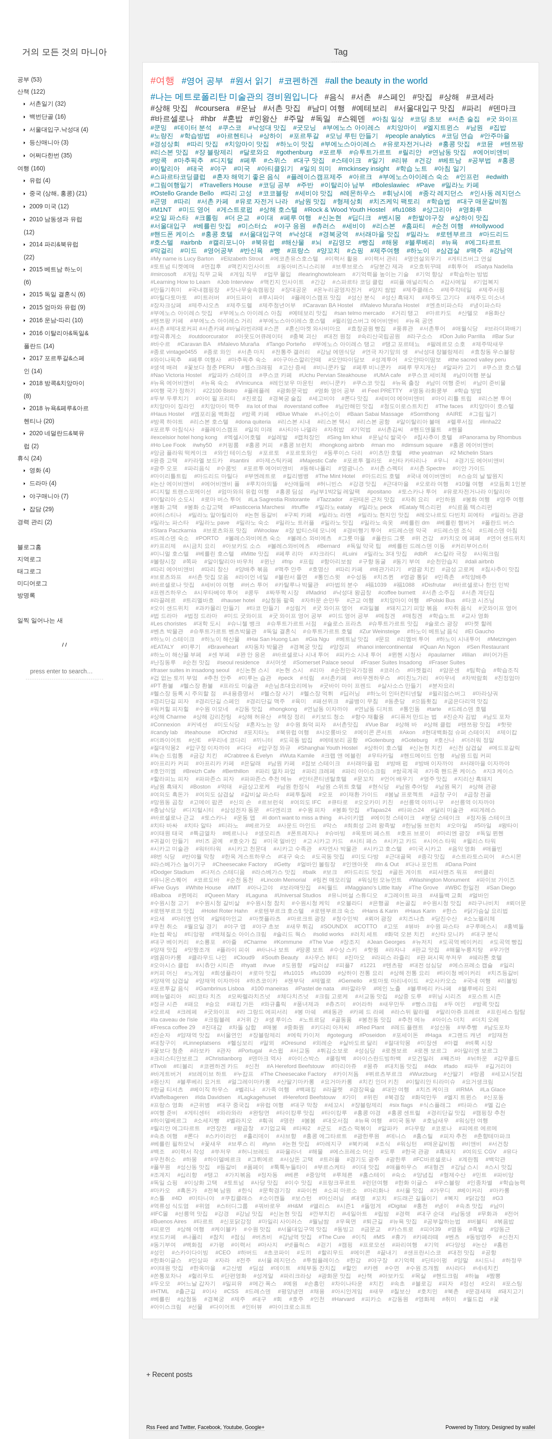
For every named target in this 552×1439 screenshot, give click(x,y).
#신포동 (494, 1097)
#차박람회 (475, 678)
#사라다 (456, 1268)
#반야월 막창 (198, 856)
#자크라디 (323, 553)
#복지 (452, 1198)
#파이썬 (307, 1190)
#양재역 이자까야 (218, 980)
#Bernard (328, 546)
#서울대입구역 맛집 (302, 1229)
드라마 (42, 483)
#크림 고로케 (332, 996)
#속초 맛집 (469, 1206)
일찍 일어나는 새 (40, 620)
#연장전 (217, 1128)
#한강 (354, 1260)
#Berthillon (235, 771)
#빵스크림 (424, 1004)
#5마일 (483, 825)
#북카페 (359, 1144)
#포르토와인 (301, 452)
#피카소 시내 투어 (358, 654)
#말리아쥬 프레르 (458, 1012)
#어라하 (363, 1004)
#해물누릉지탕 (464, 949)
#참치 (217, 1237)
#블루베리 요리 (477, 988)
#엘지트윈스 (441, 127)
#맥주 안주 (288, 569)
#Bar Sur (503, 336)
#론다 (192, 1136)
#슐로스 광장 (441, 623)
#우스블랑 (447, 1182)
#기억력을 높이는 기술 (380, 274)
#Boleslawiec (391, 185)
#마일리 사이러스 (280, 1221)
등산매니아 (48, 142)
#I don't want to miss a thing (297, 817)
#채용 (317, 1291)
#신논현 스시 (252, 670)
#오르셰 (160, 1012)
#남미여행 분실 (472, 375)
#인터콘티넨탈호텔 (323, 779)
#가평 (217, 1244)
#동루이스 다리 (343, 452)
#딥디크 (359, 217)
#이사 (210, 1291)
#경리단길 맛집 (446, 1112)
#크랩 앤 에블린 (341, 755)
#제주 (238, 1299)
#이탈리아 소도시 (172, 499)
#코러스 (390, 670)
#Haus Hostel (167, 414)
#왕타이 (508, 825)
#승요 (213, 1004)
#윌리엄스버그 (447, 693)
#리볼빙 (508, 980)
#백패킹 (306, 1089)
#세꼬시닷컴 (507, 1074)
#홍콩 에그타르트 (325, 1136)
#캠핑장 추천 (489, 1112)
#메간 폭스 (262, 1283)
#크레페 (187, 1012)
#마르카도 (438, 313)
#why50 (202, 445)
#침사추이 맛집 (500, 569)
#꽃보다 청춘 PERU (210, 367)
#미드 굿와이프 (243, 616)
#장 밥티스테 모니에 (310, 530)
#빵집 (366, 242)
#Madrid (316, 592)
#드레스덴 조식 (453, 530)
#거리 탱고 (405, 313)
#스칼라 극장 (450, 553)
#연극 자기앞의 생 (385, 352)
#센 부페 (219, 654)
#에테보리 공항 (339, 740)
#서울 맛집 (409, 1190)
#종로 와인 (217, 352)
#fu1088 (404, 209)
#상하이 (271, 135)
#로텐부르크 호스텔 (279, 911)
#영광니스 (351, 468)
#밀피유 (232, 1283)
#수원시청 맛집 (442, 903)
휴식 (29, 458)
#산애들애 (297, 484)
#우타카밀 (381, 755)
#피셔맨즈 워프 (448, 872)
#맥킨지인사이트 (249, 266)
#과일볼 (370, 608)
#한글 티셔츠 (167, 1089)
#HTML (160, 1291)
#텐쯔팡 (511, 144)
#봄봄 (308, 1120)
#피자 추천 (453, 1136)
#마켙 (451, 1043)
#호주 (296, 1299)
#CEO (222, 1252)
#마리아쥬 (344, 1066)
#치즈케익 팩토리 (395, 201)
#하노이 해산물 (220, 639)
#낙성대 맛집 (267, 127)
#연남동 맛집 (448, 152)
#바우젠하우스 (372, 678)
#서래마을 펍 (363, 763)
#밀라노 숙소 (252, 522)
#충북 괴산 (303, 336)
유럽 (39, 180)
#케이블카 (224, 1229)
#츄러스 (324, 225)
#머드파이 (239, 297)
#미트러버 (207, 297)
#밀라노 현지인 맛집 (383, 515)
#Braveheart (222, 647)
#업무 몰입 (277, 274)
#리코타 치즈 (204, 996)
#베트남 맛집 (352, 639)
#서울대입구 (168, 225)
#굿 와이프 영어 (333, 608)
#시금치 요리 (199, 546)
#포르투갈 (304, 135)
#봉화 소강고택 (204, 507)
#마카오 (160, 1190)
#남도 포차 (497, 716)
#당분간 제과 (386, 266)
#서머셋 (276, 662)
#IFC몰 (159, 1213)
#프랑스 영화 (167, 1105)
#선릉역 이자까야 (473, 802)
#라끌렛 (333, 1089)
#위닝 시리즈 (445, 996)
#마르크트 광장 (307, 918)
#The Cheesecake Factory (293, 1074)
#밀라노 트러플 (295, 522)
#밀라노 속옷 (377, 522)
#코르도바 (207, 880)
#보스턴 (302, 1198)
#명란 (287, 1120)
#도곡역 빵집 (506, 942)
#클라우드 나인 (207, 957)
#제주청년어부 (277, 305)
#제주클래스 (418, 289)
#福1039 (375, 584)
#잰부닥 (294, 980)
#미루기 (191, 647)
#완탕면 (259, 1112)
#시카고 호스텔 (383, 848)
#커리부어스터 (470, 546)
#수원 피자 (312, 810)
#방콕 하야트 (167, 421)
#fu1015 (293, 973)
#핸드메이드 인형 (423, 755)
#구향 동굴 (372, 561)
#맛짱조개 (197, 949)
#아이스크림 (166, 1307)
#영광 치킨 (421, 569)
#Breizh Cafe (199, 771)
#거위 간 (248, 1019)
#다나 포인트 (422, 864)
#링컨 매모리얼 (332, 880)
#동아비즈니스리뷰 (301, 266)
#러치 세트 (364, 934)
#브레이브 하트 (207, 1074)
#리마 (317, 670)
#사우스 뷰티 (321, 957)
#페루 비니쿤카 (372, 367)
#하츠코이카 (262, 980)
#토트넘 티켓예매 (172, 266)
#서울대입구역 (261, 234)
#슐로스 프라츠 (342, 623)
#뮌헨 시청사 (405, 654)
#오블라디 (349, 903)
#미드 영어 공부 (349, 616)
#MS (379, 1237)
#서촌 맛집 (282, 108)
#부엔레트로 (260, 476)
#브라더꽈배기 (503, 328)
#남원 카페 (281, 763)
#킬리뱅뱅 (295, 476)
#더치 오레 (485, 1019)
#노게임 (194, 973)
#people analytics (410, 135)
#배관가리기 (385, 569)
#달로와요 (254, 152)
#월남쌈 (319, 1221)
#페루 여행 (296, 217)
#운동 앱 (244, 817)
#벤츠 (452, 1237)
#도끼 (304, 1252)
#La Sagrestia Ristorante (279, 499)
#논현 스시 (289, 670)
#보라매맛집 (295, 887)
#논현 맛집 (296, 1144)
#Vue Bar (377, 724)
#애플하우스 (401, 1167)
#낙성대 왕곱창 (352, 592)
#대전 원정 (337, 336)
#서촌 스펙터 (387, 468)
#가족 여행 (275, 1089)
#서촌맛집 (345, 724)
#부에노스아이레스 (348, 144)
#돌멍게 (371, 1206)
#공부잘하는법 (442, 1221)
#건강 (423, 160)
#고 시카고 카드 (323, 841)
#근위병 (200, 1105)
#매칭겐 (412, 616)
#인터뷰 (252, 1307)
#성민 (158, 1252)
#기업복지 (486, 282)
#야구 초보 (266, 926)
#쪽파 (190, 561)
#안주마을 (495, 135)
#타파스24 (411, 810)
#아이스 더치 (449, 1019)
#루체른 (343, 1175)
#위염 (203, 1206)
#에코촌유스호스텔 (294, 258)
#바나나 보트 (273, 949)
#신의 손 (240, 802)
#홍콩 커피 (259, 445)
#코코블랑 (273, 193)
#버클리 (484, 872)
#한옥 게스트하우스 (246, 856)
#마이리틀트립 (169, 476)
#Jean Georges (386, 942)
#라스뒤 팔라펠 (410, 1012)
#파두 (471, 1066)
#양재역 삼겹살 (170, 980)
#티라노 (228, 825)
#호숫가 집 (243, 841)
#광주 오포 (164, 468)
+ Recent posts (169, 1374)
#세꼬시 (335, 1105)
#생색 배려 (164, 367)
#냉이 (442, 1206)
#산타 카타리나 (408, 460)
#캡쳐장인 (307, 437)
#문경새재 (478, 1291)
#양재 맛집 (164, 949)
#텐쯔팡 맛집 (474, 724)
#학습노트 (442, 616)
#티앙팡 (194, 934)
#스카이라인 (221, 1136)
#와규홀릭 (273, 1004)
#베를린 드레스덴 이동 (416, 546)
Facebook (209, 1427)
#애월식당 (465, 328)
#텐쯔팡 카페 (167, 320)
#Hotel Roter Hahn (224, 911)
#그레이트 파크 (404, 895)
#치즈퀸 (384, 577)
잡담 (41, 509)
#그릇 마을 (352, 538)
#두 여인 (455, 1004)
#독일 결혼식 (279, 631)
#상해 (449, 97)
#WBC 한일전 (462, 887)
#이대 (265, 217)
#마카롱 (499, 1190)
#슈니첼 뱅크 (244, 623)
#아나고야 (260, 887)
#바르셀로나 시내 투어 (301, 654)
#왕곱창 (244, 1128)
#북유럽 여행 (292, 732)
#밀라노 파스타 (170, 522)
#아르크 (360, 176)
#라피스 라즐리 (391, 957)
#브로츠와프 (166, 577)
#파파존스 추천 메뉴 (266, 779)
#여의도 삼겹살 (215, 794)
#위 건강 (422, 538)
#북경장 (395, 1097)
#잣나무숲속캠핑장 (250, 289)
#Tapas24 (379, 810)
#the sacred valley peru (477, 359)
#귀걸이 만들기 (170, 841)
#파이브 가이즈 (496, 880)
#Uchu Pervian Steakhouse (333, 375)
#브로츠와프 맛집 (225, 530)
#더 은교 (237, 217)
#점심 (238, 1237)
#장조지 (350, 942)
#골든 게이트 (405, 872)
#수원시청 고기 (170, 903)
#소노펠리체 (479, 918)
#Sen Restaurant (488, 647)
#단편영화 (233, 1275)
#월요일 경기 (201, 926)
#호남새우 (435, 1120)
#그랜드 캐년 (464, 1035)
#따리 (182, 201)
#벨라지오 (239, 1120)
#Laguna (257, 895)
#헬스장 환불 (196, 685)
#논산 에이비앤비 (172, 484)
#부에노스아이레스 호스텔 (292, 320)
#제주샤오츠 (204, 305)
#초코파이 (277, 1252)
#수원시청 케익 (311, 903)
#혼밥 (233, 118)
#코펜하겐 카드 (219, 1066)
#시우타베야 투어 (216, 592)
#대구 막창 (304, 1105)
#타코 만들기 (263, 608)
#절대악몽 (397, 1043)
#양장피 (340, 647)
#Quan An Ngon (440, 647)
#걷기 (324, 1244)
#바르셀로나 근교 (172, 817)
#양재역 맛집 (193, 1035)
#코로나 (442, 1128)
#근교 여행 (360, 600)
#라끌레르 (163, 600)
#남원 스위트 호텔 (339, 786)
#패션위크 (326, 701)
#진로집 (252, 398)
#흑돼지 (446, 1151)
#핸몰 (455, 429)
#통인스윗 (327, 577)
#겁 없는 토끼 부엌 (174, 678)
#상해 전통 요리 (410, 973)
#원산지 (160, 1081)
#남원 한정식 (293, 786)
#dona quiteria (253, 421)
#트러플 (330, 1159)
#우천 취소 (164, 926)
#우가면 (500, 949)
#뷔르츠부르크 (384, 1074)
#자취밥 (334, 429)
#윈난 (267, 561)
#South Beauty (280, 957)
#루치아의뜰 (262, 484)
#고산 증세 (293, 367)
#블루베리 (420, 242)
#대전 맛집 (461, 1252)
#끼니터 (263, 740)
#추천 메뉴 (412, 1019)
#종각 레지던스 (441, 193)
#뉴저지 (422, 942)
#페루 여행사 (204, 359)
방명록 (26, 595)
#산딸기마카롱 (295, 1081)
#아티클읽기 (275, 168)
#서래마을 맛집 (377, 234)
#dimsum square (422, 445)
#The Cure (332, 1237)
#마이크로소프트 (290, 1307)
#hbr (208, 118)
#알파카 (388, 1128)
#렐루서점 (460, 421)
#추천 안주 (218, 678)
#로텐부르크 (454, 234)
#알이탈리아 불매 (419, 421)
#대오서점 (335, 1120)
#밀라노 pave (212, 522)
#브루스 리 (241, 1144)
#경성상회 (165, 144)
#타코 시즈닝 (478, 600)
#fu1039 (320, 973)
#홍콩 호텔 (217, 234)
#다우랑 (415, 1128)
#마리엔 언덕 (188, 918)
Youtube (232, 1427)
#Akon (407, 732)
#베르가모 (258, 825)
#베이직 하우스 (209, 1089)
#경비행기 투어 (362, 530)
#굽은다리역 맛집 (466, 701)
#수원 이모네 (212, 709)
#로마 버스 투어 (221, 499)
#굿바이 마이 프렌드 (345, 685)
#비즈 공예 (209, 841)
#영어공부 (218, 250)
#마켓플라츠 (264, 918)
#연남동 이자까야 (326, 709)
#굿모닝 (304, 127)
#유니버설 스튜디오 (353, 895)
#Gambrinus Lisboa (220, 988)
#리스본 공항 (373, 421)
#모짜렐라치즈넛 (249, 996)
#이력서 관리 (381, 258)
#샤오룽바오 (331, 732)
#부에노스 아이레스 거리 (221, 320)
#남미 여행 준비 (446, 383)
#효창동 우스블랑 (493, 352)
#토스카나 (214, 817)
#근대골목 (398, 856)
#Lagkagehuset (257, 1097)
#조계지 (160, 1175)
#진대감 (212, 1027)
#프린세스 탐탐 (506, 1012)
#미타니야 (201, 1198)
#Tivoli (158, 1066)
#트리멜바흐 (198, 600)
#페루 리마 (289, 553)
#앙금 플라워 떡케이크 (179, 452)
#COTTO (365, 926)
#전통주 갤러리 (291, 352)
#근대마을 (396, 484)
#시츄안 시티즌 (215, 965)
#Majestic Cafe (318, 460)
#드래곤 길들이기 (416, 1198)
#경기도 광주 (363, 1159)
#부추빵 (467, 1027)
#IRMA (464, 1089)
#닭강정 (476, 1198)
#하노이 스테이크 (172, 639)
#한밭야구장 (426, 217)
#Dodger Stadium (172, 872)
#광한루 (396, 1159)
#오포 (326, 794)
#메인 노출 (387, 988)
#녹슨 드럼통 (167, 755)
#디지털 (221, 160)
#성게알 (263, 1275)
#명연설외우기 (423, 258)
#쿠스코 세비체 (427, 375)
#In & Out (387, 864)
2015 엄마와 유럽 (56, 307)
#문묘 (383, 639)
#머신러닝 (331, 1198)
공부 (29, 79)
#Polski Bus (440, 600)
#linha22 (490, 421)
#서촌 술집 (464, 119)
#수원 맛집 (257, 1229)
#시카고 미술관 (170, 848)
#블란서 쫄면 (291, 577)
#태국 (195, 168)
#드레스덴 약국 (408, 530)
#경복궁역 (333, 234)
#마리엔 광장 (453, 833)
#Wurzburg (422, 1074)
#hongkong (283, 709)
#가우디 (440, 1190)
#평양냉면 (290, 1291)
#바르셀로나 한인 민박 (481, 584)
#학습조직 (506, 670)
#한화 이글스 (411, 1182)
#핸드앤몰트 (425, 429)
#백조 (158, 1151)
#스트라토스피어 (473, 856)
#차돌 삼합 (242, 1027)
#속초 (398, 1283)
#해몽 (390, 242)
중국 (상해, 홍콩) (57, 193)
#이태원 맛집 (167, 1268)
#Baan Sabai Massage (375, 414)
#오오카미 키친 (374, 802)
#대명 (358, 1198)
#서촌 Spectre (427, 468)
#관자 (224, 1050)
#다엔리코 (279, 810)
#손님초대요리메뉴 (289, 685)
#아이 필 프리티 (215, 398)
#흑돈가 (187, 1190)
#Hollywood (487, 225)
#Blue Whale (292, 414)
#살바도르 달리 (359, 1043)
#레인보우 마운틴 (292, 383)
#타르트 (203, 1221)
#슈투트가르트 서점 (292, 623)
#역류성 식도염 (170, 1206)
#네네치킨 (485, 1268)
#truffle (300, 507)
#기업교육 (273, 1128)
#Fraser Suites (447, 662)
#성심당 (365, 1050)
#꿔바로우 (267, 1206)
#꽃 (494, 1299)
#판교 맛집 (425, 949)
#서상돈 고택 (296, 1159)
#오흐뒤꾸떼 (425, 266)
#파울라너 (289, 1151)
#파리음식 (197, 468)
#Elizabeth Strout (242, 258)
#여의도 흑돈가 (170, 794)
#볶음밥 (504, 1221)
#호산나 (445, 740)
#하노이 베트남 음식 (432, 631)
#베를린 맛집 (212, 225)
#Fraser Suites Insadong (391, 662)
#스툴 (158, 1198)
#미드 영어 (194, 209)
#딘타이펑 (434, 1260)
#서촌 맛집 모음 (208, 577)
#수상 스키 (344, 949)
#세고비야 (321, 398)
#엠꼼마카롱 (166, 957)
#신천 (252, 1066)
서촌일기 (47, 103)
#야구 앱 (235, 926)
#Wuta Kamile (296, 755)
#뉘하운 (477, 1058)
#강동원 (398, 1299)
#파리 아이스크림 (364, 771)
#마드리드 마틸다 (216, 476)
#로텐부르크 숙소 (333, 911)
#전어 (512, 1213)
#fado (451, 1066)
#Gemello (350, 980)
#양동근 (500, 1229)
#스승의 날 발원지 (480, 476)
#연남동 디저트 (374, 709)
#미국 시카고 (425, 848)
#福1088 (403, 584)
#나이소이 (327, 414)
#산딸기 (454, 1074)
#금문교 (371, 1229)
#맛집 (423, 97)
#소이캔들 (272, 1198)
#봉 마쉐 (305, 1012)
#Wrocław (266, 530)
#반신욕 (251, 250)
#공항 (489, 1252)
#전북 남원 (217, 1190)
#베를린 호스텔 (215, 553)
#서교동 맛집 (371, 996)
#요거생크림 (477, 1081)
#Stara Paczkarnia (173, 530)
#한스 (450, 911)
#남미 (497, 1206)
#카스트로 (400, 1229)
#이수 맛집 (298, 1182)
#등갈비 (227, 1167)
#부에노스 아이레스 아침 (251, 313)
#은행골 (379, 903)
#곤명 (159, 201)
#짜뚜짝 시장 (282, 592)
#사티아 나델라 (298, 429)
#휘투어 (458, 266)
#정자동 (268, 1175)
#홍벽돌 (514, 926)
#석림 (307, 678)
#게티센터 (197, 1112)
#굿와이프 (216, 1012)
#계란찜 (469, 1159)
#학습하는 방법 (469, 274)
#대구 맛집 (309, 160)
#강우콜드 (507, 1058)
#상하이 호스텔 (383, 748)
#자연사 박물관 (338, 848)
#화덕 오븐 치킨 (404, 934)
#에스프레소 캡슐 (471, 965)
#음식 (335, 97)
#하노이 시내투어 (458, 639)
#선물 (195, 1307)
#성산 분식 (361, 297)
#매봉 (270, 1027)
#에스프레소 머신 (352, 1151)
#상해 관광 (482, 786)
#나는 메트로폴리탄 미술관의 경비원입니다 (234, 96)
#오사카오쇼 (441, 980)
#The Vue (321, 942)
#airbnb (191, 242)
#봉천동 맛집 (375, 1019)
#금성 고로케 (458, 569)
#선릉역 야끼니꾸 (422, 802)
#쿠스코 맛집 (369, 383)
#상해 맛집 (169, 108)
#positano (379, 491)
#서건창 (498, 1144)
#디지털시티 (198, 810)
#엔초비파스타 (444, 305)
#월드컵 (473, 1299)
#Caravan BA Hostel (328, 305)
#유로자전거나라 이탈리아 (477, 491)
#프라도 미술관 (239, 685)
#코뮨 (485, 144)
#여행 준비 (164, 1112)
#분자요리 (441, 685)
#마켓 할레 (478, 623)
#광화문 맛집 (334, 1275)
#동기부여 (163, 1244)
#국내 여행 (477, 980)
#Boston (200, 786)
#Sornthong (425, 414)
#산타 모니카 (448, 934)
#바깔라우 (354, 988)
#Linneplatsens (201, 1043)
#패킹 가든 (240, 1004)
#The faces (449, 406)
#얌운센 (449, 670)
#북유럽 (263, 242)
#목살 (418, 1275)
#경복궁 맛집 (306, 647)
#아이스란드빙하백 (377, 1058)
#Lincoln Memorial (283, 880)
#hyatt (248, 965)
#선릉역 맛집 (191, 1213)
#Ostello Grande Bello (182, 193)
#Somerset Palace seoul (323, 662)
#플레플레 (257, 390)
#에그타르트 (483, 242)
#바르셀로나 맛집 (172, 584)
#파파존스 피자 (215, 779)
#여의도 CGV (479, 1151)
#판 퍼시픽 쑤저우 (439, 957)
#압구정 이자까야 (208, 748)
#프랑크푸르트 (337, 1182)
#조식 (383, 1144)
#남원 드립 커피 (471, 755)
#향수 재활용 (367, 716)
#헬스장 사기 (277, 693)
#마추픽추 (188, 160)
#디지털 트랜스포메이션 (181, 491)
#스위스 (274, 160)
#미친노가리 (412, 678)
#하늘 (472, 1275)
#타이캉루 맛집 (295, 1112)
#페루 (248, 160)
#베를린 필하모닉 (172, 1144)
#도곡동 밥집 (296, 740)
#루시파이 (272, 297)
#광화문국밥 (292, 390)
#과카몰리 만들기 (218, 608)
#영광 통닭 (414, 577)
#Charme (255, 942)
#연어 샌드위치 (506, 538)
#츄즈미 (336, 1004)
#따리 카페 (349, 569)
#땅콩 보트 (309, 949)
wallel (528, 1427)
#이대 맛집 (366, 1167)
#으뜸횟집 (424, 701)
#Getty (282, 864)
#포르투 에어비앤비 (268, 468)
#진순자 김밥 (460, 716)
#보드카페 (163, 1237)
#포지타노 (257, 732)
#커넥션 (197, 724)
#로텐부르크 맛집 (172, 911)
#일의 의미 (316, 168)
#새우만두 (392, 1004)
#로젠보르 (395, 1050)
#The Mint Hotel (335, 476)
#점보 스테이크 (321, 763)
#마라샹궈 (485, 693)
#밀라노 (418, 234)
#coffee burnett (397, 592)
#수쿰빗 (227, 468)
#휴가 (399, 1237)
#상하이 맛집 (470, 217)
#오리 (488, 1283)
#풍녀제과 (306, 1004)
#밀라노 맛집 (337, 522)
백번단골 (47, 116)
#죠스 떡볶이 (355, 1128)
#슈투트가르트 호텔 (328, 631)
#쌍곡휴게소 (166, 336)
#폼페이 (253, 1167)
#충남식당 (163, 810)
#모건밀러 (420, 1058)
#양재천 (498, 1035)
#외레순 (322, 1043)
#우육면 (346, 1221)
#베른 (292, 1175)
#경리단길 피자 (170, 701)
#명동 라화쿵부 (428, 390)
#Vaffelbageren (169, 1097)
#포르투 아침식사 (172, 429)
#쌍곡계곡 (405, 771)
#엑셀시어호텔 (242, 437)
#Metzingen (501, 639)
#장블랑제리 (264, 1035)
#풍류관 (403, 328)
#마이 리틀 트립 (451, 398)
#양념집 (423, 1175)
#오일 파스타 (169, 217)
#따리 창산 (215, 569)
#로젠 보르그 (430, 1050)
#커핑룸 (228, 445)
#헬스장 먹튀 (317, 693)
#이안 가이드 (468, 468)
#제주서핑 (491, 289)
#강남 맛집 (249, 1213)
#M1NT (161, 209)
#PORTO (207, 538)
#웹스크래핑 (256, 367)
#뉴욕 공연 (419, 320)
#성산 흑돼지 (398, 297)
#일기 (376, 160)
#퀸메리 (188, 895)
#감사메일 (454, 282)
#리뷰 (400, 160)
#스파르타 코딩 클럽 (357, 282)
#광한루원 (367, 1136)
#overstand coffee (306, 406)
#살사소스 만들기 (400, 685)
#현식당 (379, 786)
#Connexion (165, 724)
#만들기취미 (166, 289)
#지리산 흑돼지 (473, 779)
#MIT (234, 887)
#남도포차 (497, 1027)
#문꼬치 (363, 779)
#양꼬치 (328, 250)
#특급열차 (203, 833)
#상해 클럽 (437, 724)
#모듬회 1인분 (508, 484)
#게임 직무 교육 (203, 274)
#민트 (480, 1175)
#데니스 (396, 1136)
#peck (285, 678)
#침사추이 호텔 (433, 437)
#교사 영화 (475, 616)
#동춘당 (395, 701)
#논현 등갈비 (261, 515)
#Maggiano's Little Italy (373, 887)
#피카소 (371, 1299)
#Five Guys (165, 887)
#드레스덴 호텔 (467, 709)
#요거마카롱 (336, 1081)
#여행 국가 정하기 (173, 390)
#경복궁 (214, 1299)
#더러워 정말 (477, 740)
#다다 (244, 748)
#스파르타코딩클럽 (178, 176)
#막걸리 (162, 250)
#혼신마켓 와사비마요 (313, 328)
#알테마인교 (226, 918)
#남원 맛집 (310, 201)
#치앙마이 (402, 127)
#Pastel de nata (314, 988)
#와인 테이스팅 (233, 452)
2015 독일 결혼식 (56, 294)
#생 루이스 (279, 1019)
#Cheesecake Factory (240, 864)
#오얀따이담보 (346, 359)
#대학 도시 (207, 623)
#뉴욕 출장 (406, 383)
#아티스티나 (166, 515)
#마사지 (268, 1244)
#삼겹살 (447, 250)
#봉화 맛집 (346, 810)
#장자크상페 (166, 305)
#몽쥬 (371, 1066)
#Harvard (343, 1299)
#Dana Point (460, 864)
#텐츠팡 (392, 965)
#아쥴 (230, 942)
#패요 (192, 1004)
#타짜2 (301, 1128)
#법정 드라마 (201, 616)
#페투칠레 (299, 794)
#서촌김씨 (390, 429)
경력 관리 (34, 521)
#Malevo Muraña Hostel (389, 305)
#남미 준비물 (489, 383)
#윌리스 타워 (479, 841)
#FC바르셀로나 (432, 1159)
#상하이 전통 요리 (360, 973)
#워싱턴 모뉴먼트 (380, 880)
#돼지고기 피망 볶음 (411, 608)
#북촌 (452, 1291)
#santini (239, 460)
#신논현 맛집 (286, 1213)
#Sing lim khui (344, 437)
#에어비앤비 (491, 152)
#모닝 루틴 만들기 (352, 135)
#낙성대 (300, 234)
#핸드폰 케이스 (173, 234)
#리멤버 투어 (413, 639)
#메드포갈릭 (504, 748)
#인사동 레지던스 (495, 193)
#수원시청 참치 (266, 903)
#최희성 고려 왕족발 (369, 825)
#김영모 (340, 242)
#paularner (441, 654)
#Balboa (161, 895)
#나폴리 (193, 1237)
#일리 (507, 965)
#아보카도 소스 (242, 546)
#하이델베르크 (222, 1159)
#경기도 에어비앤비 (480, 460)
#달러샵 (319, 965)
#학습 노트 (412, 168)
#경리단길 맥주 (266, 701)
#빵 (275, 250)
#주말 (294, 118)
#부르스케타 (329, 1167)
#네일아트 (354, 1213)
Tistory (481, 1427)
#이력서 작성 (188, 1151)
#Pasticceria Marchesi (257, 507)
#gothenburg (294, 152)
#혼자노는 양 (263, 724)
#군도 (324, 1128)
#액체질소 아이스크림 (239, 934)
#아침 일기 (450, 168)
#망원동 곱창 (167, 802)
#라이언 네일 (251, 577)
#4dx (430, 1066)
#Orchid (228, 732)
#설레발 (278, 437)
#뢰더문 (516, 903)
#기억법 (361, 429)
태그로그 (29, 571)
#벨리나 (245, 1089)
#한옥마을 (203, 1268)
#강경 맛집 (362, 484)
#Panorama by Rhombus (490, 437)
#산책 (365, 1275)
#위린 (371, 1097)
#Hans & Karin (380, 911)
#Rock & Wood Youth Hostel (345, 209)
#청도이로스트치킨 (404, 406)
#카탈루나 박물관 (297, 584)
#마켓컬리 (420, 670)
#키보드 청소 (328, 716)
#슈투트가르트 (370, 152)
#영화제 (425, 1299)
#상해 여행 (190, 1229)
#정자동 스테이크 (489, 817)
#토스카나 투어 (417, 491)
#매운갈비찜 (439, 1144)
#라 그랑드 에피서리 (262, 1012)
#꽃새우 (211, 1144)
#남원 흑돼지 (167, 786)
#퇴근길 (373, 1221)
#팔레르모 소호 (446, 344)
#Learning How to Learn (180, 282)
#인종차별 (479, 1182)
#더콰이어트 (166, 740)
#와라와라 (229, 1112)
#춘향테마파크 (492, 1136)
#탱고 (211, 1175)
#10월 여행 (469, 484)
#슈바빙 (335, 833)
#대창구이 (163, 1043)
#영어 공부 (202, 80)
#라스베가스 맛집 (274, 872)
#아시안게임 (347, 1291)
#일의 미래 (258, 429)
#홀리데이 (256, 1136)
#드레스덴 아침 (498, 530)
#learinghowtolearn (321, 274)
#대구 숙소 (291, 856)
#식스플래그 (435, 1105)
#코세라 (480, 97)
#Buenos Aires (169, 1221)
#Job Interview (235, 282)
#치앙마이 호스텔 (492, 406)
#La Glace (492, 1089)
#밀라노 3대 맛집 (385, 553)
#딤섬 (256, 1268)
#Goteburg (414, 740)
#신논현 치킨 (426, 748)
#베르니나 (235, 833)
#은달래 (251, 763)
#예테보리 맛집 (308, 313)
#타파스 (468, 1105)
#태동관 (333, 1012)
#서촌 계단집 (478, 592)
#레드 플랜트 (407, 1027)
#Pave (425, 185)
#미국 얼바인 (280, 841)
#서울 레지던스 (277, 1260)
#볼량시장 (163, 561)
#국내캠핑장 (204, 289)
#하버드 (247, 1252)
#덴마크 (502, 108)
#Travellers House (226, 185)
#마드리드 (493, 234)
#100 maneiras (270, 988)
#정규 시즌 (164, 1004)
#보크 (330, 872)
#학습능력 (512, 1182)
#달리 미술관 (447, 810)
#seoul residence (238, 662)
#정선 (467, 1283)
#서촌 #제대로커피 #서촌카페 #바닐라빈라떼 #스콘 (215, 328)
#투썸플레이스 (321, 1260)
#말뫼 (267, 1043)
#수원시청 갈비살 (218, 903)
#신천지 (509, 1237)
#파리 (472, 108)
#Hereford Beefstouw (309, 1097)
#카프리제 (163, 546)
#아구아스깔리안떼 (297, 359)
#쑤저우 (221, 1151)
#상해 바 (406, 724)
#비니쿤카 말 (330, 367)
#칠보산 (401, 1291)
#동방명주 (479, 1237)
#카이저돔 (346, 1074)
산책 (31, 91)
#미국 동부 (402, 1120)
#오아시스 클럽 (170, 965)
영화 (39, 470)
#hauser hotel (238, 600)
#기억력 (404, 1260)
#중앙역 (316, 1175)
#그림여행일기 (172, 185)
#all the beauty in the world (376, 80)
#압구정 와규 (274, 748)
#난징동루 (163, 662)
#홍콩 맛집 (454, 144)
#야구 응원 (290, 225)
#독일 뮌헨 (490, 833)
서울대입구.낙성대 (58, 129)
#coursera (212, 108)
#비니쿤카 (333, 383)
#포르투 (331, 152)
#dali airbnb (479, 561)
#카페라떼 (426, 1237)
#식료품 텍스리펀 (470, 507)
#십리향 (187, 1175)
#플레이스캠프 (219, 429)
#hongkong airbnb (341, 445)
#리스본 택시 (333, 421)
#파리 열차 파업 (275, 771)
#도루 (388, 1151)
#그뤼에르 (260, 1159)
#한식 (245, 1190)
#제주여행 (385, 250)
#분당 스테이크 (441, 817)
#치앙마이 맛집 (247, 144)
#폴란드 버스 (498, 522)
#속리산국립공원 (379, 336)
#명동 (455, 1229)
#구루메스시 (481, 926)
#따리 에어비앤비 (172, 569)
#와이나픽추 (166, 359)
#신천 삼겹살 (465, 748)
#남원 (474, 127)
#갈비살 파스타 (260, 794)
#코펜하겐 (298, 80)
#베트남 (450, 160)
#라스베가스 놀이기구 (178, 864)
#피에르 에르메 (478, 1128)
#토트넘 (234, 1182)
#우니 (441, 460)
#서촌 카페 (213, 201)
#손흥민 (314, 1283)
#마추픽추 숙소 (247, 359)
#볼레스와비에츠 (289, 546)
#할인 (350, 1268)
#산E (194, 740)
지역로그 (29, 559)
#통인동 (410, 709)
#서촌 (361, 97)
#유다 (510, 1151)
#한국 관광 (415, 1151)
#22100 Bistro (220, 390)
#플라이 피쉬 (233, 949)
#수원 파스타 (443, 926)
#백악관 (495, 1159)
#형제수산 (453, 1175)
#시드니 (485, 1260)
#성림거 (296, 608)
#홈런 (501, 1244)
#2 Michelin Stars (471, 452)
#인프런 (467, 176)
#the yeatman (426, 452)
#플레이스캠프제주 (314, 176)
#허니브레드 (253, 1151)
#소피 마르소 (340, 1190)
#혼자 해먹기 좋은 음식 (246, 176)
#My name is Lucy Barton (182, 258)
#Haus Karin (420, 911)
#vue (269, 965)
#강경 (222, 1213)
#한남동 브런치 (421, 825)
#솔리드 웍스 (289, 934)
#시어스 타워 (440, 841)
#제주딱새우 (487, 344)
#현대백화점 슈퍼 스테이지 (456, 732)
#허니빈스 (329, 484)
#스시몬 (511, 856)
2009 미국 (48, 206)
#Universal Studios (297, 895)
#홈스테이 (372, 1175)
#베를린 (160, 1299)
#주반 (305, 185)
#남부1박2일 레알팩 (335, 491)
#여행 (163, 80)
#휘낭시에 (397, 193)
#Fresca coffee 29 (173, 1027)
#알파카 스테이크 (230, 375)
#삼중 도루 (408, 996)
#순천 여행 (448, 225)
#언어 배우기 (397, 779)
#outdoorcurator (208, 336)
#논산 (480, 1244)
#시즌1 (345, 1206)
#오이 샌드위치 (170, 608)
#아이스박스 (304, 1058)
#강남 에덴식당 (336, 352)
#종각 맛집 (431, 856)
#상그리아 (437, 209)
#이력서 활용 (341, 258)
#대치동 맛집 (401, 1066)
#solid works (328, 934)
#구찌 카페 (298, 515)
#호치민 (427, 1291)
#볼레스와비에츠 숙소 (253, 538)
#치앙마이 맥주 (220, 406)
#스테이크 (346, 160)
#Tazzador (329, 499)
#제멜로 (321, 980)
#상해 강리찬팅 (212, 716)
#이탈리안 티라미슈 (430, 1081)
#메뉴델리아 (166, 996)
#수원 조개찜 (422, 1268)
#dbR (420, 553)
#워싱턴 (407, 1144)
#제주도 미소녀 (486, 297)
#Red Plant (370, 1027)
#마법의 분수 (342, 584)
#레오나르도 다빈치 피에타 (450, 515)
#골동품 (342, 1019)
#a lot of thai (262, 406)
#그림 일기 (482, 414)
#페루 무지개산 (417, 367)
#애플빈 (492, 848)
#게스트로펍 (235, 209)
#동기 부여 (406, 561)
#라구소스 (420, 336)
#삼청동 (187, 1299)
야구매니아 (48, 496)
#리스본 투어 (495, 398)
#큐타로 (338, 802)
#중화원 (294, 1027)
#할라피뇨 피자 (170, 779)
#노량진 (162, 135)
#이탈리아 (165, 168)
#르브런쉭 (271, 802)
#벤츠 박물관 (167, 631)
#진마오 (355, 957)
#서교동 (300, 1050)
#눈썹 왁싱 (164, 934)
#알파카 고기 (459, 367)
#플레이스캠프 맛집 (316, 297)
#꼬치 (380, 1198)
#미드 (188, 250)
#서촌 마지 (251, 352)
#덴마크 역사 (265, 1058)
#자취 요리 (415, 499)
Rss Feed (157, 1427)
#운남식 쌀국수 (388, 437)
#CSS (231, 1291)
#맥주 (475, 250)
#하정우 (512, 1260)
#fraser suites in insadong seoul (190, 670)
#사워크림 (486, 553)
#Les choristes (169, 623)
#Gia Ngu (317, 639)
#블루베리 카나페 (430, 988)
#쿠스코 (230, 127)
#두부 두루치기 (170, 398)
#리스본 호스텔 (209, 421)
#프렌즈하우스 (169, 592)
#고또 (391, 926)
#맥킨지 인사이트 (282, 282)
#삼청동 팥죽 (278, 600)
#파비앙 (504, 1175)
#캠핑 (346, 1244)
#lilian (469, 654)
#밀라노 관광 (507, 515)
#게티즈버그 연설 (470, 258)
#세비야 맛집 (314, 193)
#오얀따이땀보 (423, 359)
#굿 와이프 (502, 119)
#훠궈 (266, 1120)
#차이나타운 (347, 1283)
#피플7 (344, 965)
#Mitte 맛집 (255, 553)
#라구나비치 (483, 903)
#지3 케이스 (498, 771)
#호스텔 (162, 242)
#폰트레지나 (303, 833)
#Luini (350, 553)
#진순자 (160, 1035)
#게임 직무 (243, 274)
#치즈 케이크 (432, 1089)
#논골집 (406, 903)
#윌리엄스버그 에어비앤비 (365, 320)
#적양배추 (474, 577)
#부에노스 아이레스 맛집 (182, 313)
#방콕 (159, 160)
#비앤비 (472, 1144)
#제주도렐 (239, 305)
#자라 (222, 1260)
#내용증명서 (238, 693)
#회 (277, 1299)
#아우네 (445, 678)
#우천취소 (163, 1159)
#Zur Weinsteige (379, 631)
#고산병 (232, 1268)
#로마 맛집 (262, 973)
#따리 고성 (236, 193)
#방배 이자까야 (434, 763)
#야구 (218, 168)
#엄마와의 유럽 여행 (243, 491)
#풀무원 (160, 1167)
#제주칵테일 (456, 289)
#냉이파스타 (485, 305)
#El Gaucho (479, 631)
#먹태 (225, 786)
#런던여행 (375, 1182)
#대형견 (434, 1167)
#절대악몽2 (165, 748)
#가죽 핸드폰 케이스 (450, 771)
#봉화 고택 (164, 507)
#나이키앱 (351, 817)
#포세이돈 (405, 1035)
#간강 (318, 282)
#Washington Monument (439, 880)
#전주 (244, 1260)
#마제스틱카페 (274, 460)
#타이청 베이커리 (459, 973)
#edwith (497, 176)
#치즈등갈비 (503, 973)
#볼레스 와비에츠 (310, 538)
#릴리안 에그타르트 (175, 1128)
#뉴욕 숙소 (215, 383)
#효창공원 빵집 (367, 328)
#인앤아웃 (355, 864)
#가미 (349, 1097)
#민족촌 (445, 577)
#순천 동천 (240, 880)
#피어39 (430, 1229)
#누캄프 (244, 1074)
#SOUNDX (334, 926)
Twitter (187, 1427)
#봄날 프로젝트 (404, 794)
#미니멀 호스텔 (170, 553)
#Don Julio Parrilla (462, 336)
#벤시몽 (389, 217)
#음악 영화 (462, 848)
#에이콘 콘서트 (373, 732)
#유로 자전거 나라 (261, 201)
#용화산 (495, 313)
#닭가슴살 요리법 (486, 911)
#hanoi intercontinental (385, 647)
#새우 (377, 1291)
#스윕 (276, 1050)
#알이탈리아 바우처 (229, 561)
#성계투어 (384, 359)
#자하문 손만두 (320, 600)
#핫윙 (371, 949)
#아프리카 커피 (170, 763)
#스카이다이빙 (190, 1252)
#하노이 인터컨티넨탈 (394, 693)
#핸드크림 (445, 1275)
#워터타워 (208, 848)
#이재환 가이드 (359, 794)
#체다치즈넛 (292, 996)
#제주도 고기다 (440, 297)
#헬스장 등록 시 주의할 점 (183, 693)
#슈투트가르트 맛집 (393, 623)
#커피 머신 (164, 973)
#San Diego (501, 887)
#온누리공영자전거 (338, 289)
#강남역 (501, 250)
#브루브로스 (348, 266)
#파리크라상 (295, 1275)
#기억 (431, 1244)
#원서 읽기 (251, 80)
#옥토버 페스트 (371, 833)
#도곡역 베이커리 (461, 942)
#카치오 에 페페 (460, 538)
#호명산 (319, 569)
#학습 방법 (468, 390)
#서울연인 (229, 1035)
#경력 (403, 1213)
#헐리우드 (201, 1275)
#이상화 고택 (201, 1182)
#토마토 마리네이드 (394, 980)
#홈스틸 (423, 1136)
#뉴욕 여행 (369, 1120)
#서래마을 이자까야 (485, 763)
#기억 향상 (429, 274)
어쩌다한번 (50, 155)
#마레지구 (329, 1144)
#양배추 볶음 (251, 569)
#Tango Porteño (286, 344)
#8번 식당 (163, 856)
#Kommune (288, 942)
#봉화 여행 (476, 499)
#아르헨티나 (235, 135)
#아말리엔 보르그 (476, 1050)
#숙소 (399, 1175)
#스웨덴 (351, 118)
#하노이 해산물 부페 (176, 654)
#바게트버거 (166, 1074)
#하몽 (190, 1159)
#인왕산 (263, 118)
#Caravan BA (193, 344)
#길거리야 (498, 1066)
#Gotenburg (380, 740)
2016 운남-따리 (55, 320)
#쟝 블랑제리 (214, 152)
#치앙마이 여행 (400, 600)
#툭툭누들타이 (289, 1167)
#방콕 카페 (255, 414)
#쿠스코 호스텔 (502, 367)
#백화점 (193, 1244)
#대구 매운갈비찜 (482, 201)
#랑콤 (477, 1074)
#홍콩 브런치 (296, 445)
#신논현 (329, 217)
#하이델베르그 (169, 1120)
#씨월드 (328, 887)
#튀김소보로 (332, 1050)
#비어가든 (495, 654)
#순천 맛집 (196, 662)
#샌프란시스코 (422, 1252)
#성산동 (440, 1027)
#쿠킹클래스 (236, 1198)
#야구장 (378, 1260)
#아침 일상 (388, 119)
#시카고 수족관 (292, 848)
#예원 (290, 1283)
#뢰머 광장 (378, 918)
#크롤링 (206, 217)
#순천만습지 (442, 561)
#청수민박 (345, 918)
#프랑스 (298, 250)
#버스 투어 (254, 584)
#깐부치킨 (322, 1213)
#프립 (307, 561)
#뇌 (316, 242)
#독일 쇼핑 (164, 1182)
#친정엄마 (507, 678)
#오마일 (457, 825)
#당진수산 (444, 918)
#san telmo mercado (359, 313)
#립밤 (381, 1213)
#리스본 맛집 (169, 152)
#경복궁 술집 (286, 398)
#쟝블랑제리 (367, 1105)
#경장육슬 (362, 1089)
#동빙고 (344, 1229)
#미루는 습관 (254, 678)
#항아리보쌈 (336, 561)
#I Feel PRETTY (382, 390)
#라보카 (200, 1050)
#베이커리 (470, 1190)
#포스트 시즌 (484, 996)
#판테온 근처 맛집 (372, 499)
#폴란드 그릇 (388, 538)
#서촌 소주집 (438, 592)
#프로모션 (372, 1244)
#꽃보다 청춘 (167, 1050)
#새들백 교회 (446, 895)
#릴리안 (409, 152)
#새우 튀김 (300, 926)
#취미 (449, 1299)
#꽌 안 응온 (251, 654)
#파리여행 (404, 1244)
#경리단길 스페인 (218, 701)
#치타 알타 (198, 825)
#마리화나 (376, 1190)
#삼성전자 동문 (240, 810)
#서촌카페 (334, 678)
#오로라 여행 (432, 484)
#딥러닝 (350, 693)
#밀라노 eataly (333, 507)
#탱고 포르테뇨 (401, 344)
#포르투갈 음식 (170, 988)
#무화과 (488, 1213)
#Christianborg (223, 1058)
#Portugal (250, 1050)
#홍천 (421, 1206)
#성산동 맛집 (193, 1167)
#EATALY (162, 647)
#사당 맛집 (264, 1182)
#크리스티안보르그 (174, 1058)
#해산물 (293, 242)
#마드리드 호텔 (381, 476)
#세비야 (353, 225)
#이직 (359, 1237)
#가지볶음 (238, 1175)
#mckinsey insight (363, 168)
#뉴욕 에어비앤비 (172, 383)
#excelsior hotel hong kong (184, 437)
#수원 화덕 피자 (306, 724)
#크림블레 (217, 1019)
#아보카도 (392, 1275)
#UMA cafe (387, 375)
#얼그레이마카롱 (249, 1081)
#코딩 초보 (426, 119)
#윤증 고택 (164, 460)
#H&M (295, 1206)
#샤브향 (286, 1136)
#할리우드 (331, 1252)
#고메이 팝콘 (206, 802)
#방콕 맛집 (486, 1004)
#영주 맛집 (433, 779)
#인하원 (446, 499)
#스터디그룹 (232, 1206)
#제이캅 (507, 732)
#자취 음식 (458, 608)
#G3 (497, 1198)
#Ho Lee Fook (168, 445)
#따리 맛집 (202, 144)
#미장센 (427, 1043)
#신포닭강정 (235, 1221)
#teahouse (198, 732)
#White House (203, 887)
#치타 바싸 (164, 825)
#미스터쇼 (252, 225)
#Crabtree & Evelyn (248, 755)
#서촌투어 (432, 328)
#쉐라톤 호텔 (485, 957)
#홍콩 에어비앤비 (472, 445)
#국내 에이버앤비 (429, 476)
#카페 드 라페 (367, 1012)
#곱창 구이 (444, 794)
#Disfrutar (434, 584)
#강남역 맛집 (295, 1237)
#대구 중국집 (233, 1105)
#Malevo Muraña (239, 344)
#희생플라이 (226, 973)
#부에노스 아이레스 (351, 127)
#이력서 (241, 1244)
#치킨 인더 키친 (379, 1081)
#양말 (461, 1260)
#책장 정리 (291, 716)
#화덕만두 (424, 1097)
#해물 (316, 1151)
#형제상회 (347, 201)
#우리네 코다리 (227, 740)
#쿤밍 (159, 127)
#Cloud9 (244, 957)
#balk (309, 872)
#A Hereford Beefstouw (295, 1066)
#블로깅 (422, 1283)
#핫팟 (505, 724)
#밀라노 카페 (461, 185)
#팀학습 (476, 670)
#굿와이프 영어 (498, 608)
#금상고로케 (254, 786)
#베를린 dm (415, 522)
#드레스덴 (258, 1291)
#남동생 (461, 1213)
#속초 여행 (164, 1136)
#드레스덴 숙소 (170, 538)
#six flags (401, 1105)
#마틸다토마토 (169, 297)
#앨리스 (320, 1206)
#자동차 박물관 (264, 647)
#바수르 (160, 344)
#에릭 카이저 (304, 1035)
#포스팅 (512, 1283)
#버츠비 (262, 1237)
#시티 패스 (363, 841)
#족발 (476, 1229)
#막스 (330, 825)
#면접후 (211, 266)
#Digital (397, 1206)
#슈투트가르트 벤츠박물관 (223, 631)
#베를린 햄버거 (455, 522)
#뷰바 (412, 926)
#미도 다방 (365, 856)
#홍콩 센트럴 (404, 1112)
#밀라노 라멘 (335, 515)
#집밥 (498, 127)
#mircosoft (163, 274)
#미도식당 (227, 724)
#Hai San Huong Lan (273, 639)
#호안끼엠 (163, 771)
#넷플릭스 (297, 1244)
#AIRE (454, 414)
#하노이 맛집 (295, 144)
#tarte (434, 709)
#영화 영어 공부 (334, 390)
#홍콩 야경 (367, 1112)
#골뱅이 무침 (361, 701)
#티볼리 (183, 1066)
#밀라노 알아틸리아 (213, 515)
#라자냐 (395, 949)
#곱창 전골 (478, 794)
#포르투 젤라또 (363, 460)
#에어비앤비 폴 (220, 484)
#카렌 (371, 1268)
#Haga (433, 1035)
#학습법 (438, 201)
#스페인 (392, 97)
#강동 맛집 (249, 709)
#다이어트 (222, 1307)
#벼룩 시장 (478, 1043)
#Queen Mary (222, 895)
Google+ (255, 1427)
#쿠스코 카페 (275, 375)
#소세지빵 (207, 1120)
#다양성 (456, 1244)
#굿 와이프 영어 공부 (296, 616)
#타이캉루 (334, 1112)
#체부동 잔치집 (317, 1268)
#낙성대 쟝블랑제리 (439, 352)
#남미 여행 (326, 108)
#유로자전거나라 (407, 144)
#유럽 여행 (270, 1105)
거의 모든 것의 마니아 (64, 52)
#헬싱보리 (240, 1043)
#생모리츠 (267, 833)
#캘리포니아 (227, 242)
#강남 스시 (464, 1167)
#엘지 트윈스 (460, 1097)
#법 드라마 (164, 616)
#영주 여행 (510, 499)
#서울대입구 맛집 (424, 108)
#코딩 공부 (275, 185)
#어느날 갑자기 (196, 1283)
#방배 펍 (397, 763)
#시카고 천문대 (247, 848)
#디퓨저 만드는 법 (413, 716)
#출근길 (186, 1291)
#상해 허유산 (254, 716)
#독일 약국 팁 (364, 546)
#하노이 (418, 250)
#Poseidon (372, 1035)
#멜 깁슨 (495, 1105)
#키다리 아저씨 (330, 1027)
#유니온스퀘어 (169, 880)
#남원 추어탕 (412, 786)
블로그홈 (29, 547)
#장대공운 (294, 289)
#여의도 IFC (306, 802)
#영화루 (470, 209)
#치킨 (377, 1283)
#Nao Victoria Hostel (176, 375)
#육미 (299, 701)
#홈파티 (413, 225)
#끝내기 (387, 1252)
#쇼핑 (355, 250)
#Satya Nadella (494, 266)
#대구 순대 (430, 1213)
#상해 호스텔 (279, 209)
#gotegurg (339, 1035)
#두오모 (160, 1283)
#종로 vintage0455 (174, 352)
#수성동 (357, 577)
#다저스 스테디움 (223, 872)
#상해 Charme (168, 716)
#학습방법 (195, 135)
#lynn (269, 1144)
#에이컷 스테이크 (393, 817)
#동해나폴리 (315, 468)
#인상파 (198, 1260)
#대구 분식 (484, 934)
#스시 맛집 (498, 1167)
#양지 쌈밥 (382, 289)
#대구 (259, 1299)
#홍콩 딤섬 (289, 491)
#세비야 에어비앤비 (400, 398)
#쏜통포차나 (166, 1275)
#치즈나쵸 (411, 918)
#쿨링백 (336, 1058)
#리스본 (383, 225)
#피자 (446, 1283)
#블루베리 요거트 (199, 1081)
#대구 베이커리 (170, 942)
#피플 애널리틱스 (412, 282)
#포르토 (269, 452)
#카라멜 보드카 (204, 460)
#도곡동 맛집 (328, 856)
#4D (177, 1198)
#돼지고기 (511, 1291)
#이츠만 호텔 (386, 452)
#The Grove (424, 887)
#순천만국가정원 (352, 670)
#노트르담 (312, 1019)
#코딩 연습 (458, 135)
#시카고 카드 (400, 841)
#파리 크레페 (318, 771)
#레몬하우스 (358, 193)
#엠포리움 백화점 (213, 414)
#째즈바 (451, 1058)
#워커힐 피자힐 (170, 709)
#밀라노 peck (375, 507)
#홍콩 (506, 160)
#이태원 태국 (167, 833)
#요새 (158, 918)
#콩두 (252, 592)
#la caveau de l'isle (174, 1019)
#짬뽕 (493, 1275)
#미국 (242, 168)
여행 (31, 168)
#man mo (383, 445)
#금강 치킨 (203, 755)
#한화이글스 (166, 1260)
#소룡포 (206, 942)
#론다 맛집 (355, 398)
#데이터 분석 (193, 127)
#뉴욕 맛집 (403, 1221)
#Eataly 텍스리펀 (420, 507)
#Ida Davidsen (213, 1097)
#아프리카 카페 (215, 763)
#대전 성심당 (426, 965)
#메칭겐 (385, 616)
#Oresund (293, 1043)
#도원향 (292, 965)
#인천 (317, 1299)
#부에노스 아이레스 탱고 (344, 344)
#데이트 (281, 1268)
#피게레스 (483, 810)
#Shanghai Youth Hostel (328, 748)
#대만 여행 (395, 1089)
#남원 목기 (448, 786)
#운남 (246, 108)
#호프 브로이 (414, 833)
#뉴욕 (450, 242)
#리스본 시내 (294, 421)
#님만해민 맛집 (355, 406)
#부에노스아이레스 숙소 (414, 176)
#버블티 (477, 1221)
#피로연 (160, 1229)
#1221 (368, 965)
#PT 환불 (162, 685)
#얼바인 (479, 895)
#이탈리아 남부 (342, 185)
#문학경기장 (275, 1190)
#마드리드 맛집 (363, 872)
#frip (287, 561)
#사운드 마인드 (297, 825)
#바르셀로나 (172, 118)
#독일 (321, 118)
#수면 (392, 1268)
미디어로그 (32, 583)
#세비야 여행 (217, 584)
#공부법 (479, 160)
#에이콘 (360, 1252)
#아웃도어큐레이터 (259, 336)
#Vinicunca (249, 383)
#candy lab (164, 732)
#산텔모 (468, 313)
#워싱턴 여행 (472, 1120)
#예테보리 (369, 108)
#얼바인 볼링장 (317, 864)
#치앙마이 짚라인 (172, 406)
